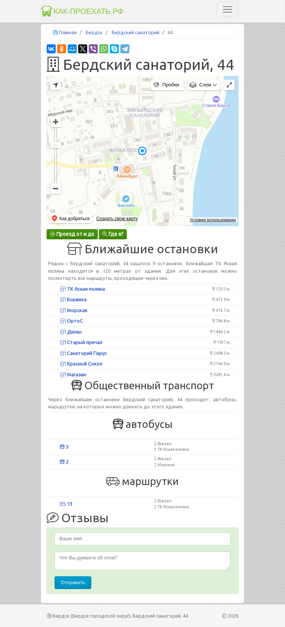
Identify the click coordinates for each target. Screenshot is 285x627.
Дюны (71, 331)
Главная (68, 32)
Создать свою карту (117, 218)
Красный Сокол (81, 363)
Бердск (94, 32)
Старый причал (81, 342)
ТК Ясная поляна (82, 289)
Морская (73, 310)
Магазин (73, 374)
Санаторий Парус (83, 353)
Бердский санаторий (135, 32)
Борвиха (73, 299)
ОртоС (71, 320)
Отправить (73, 582)
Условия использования (213, 220)
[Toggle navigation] (227, 9)
